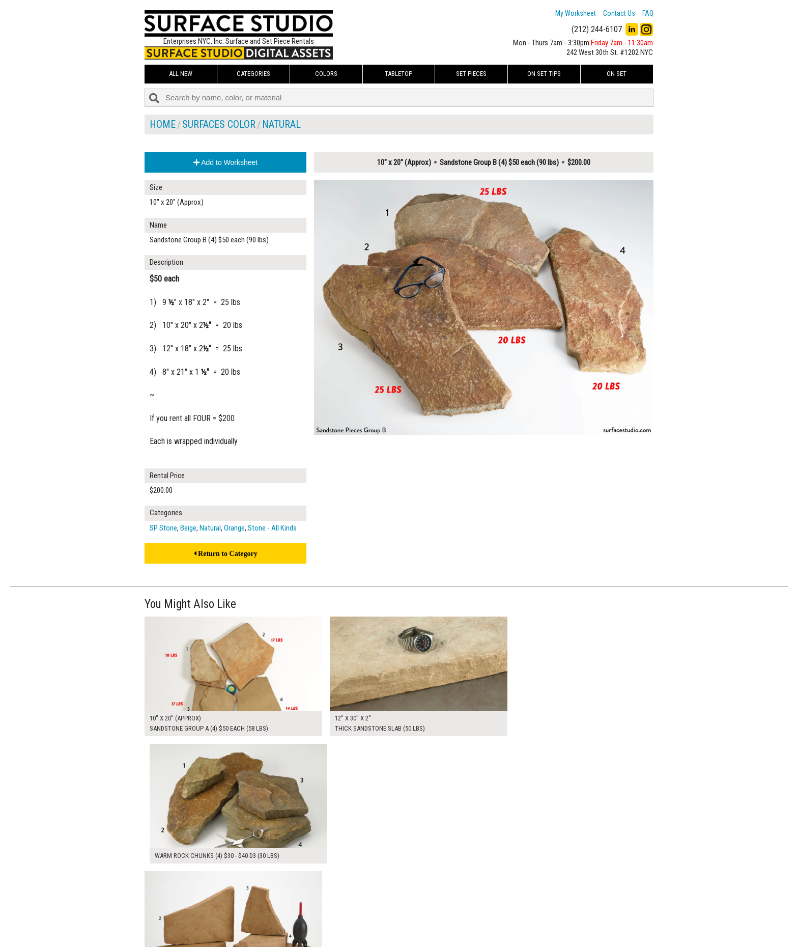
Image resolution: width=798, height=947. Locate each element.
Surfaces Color (218, 124)
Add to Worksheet (225, 162)
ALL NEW (180, 73)
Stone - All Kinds (272, 528)
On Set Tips (544, 73)
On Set (616, 73)
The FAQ (333, 918)
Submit (507, 918)
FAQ (647, 13)
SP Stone (163, 528)
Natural (281, 124)
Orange (234, 528)
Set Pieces (471, 73)
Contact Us (619, 13)
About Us (335, 907)
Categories (253, 73)
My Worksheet (575, 13)
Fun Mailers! (339, 930)
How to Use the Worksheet (360, 896)
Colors (326, 73)
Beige (188, 528)
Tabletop (398, 73)
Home (163, 124)
